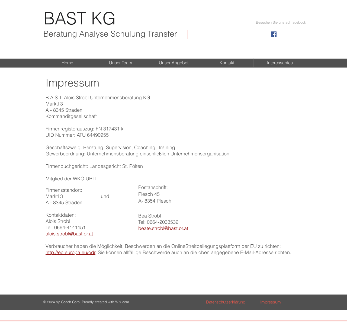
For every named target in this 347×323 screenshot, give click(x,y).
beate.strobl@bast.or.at (163, 228)
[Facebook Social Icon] (274, 34)
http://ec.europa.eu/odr (70, 252)
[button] (281, 22)
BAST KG (79, 18)
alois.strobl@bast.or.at (69, 234)
